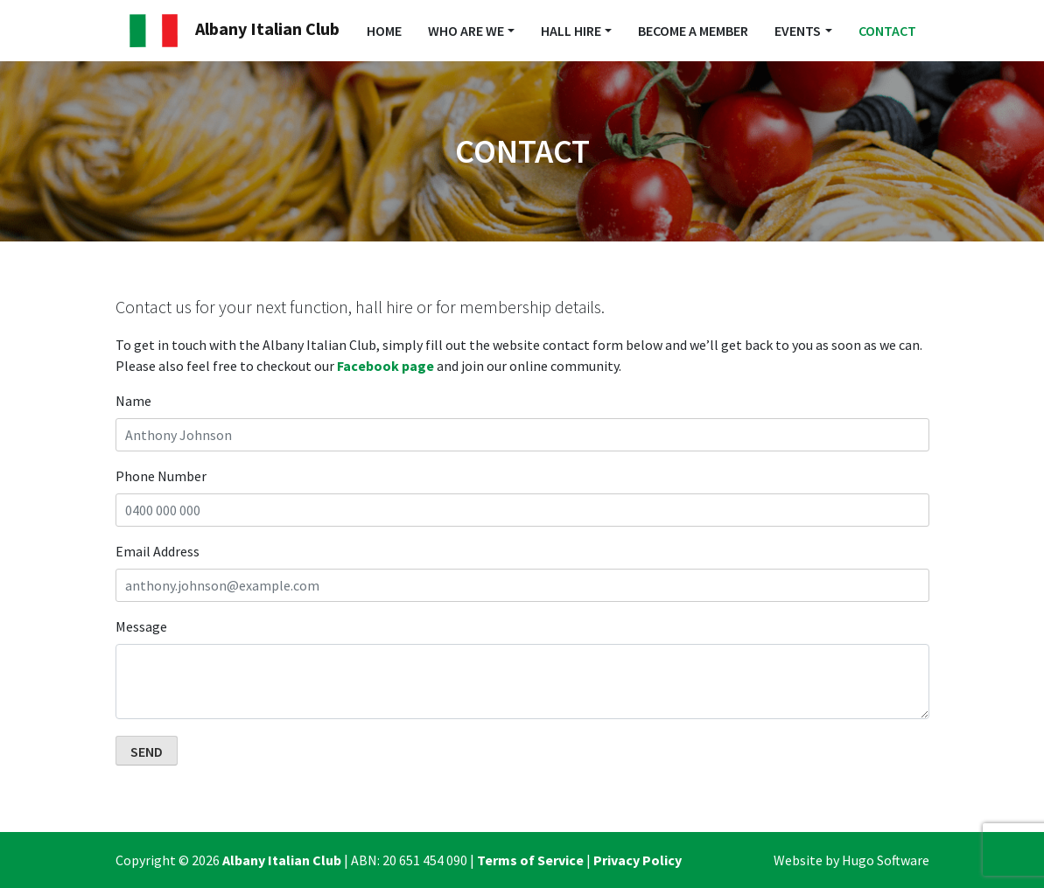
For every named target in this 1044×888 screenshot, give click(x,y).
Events (797, 30)
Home (384, 30)
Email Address (158, 551)
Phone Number (161, 476)
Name (133, 400)
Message (141, 626)
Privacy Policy (637, 860)
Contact (887, 30)
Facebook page (385, 365)
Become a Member (693, 30)
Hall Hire (571, 30)
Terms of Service (530, 860)
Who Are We (466, 30)
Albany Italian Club (235, 30)
